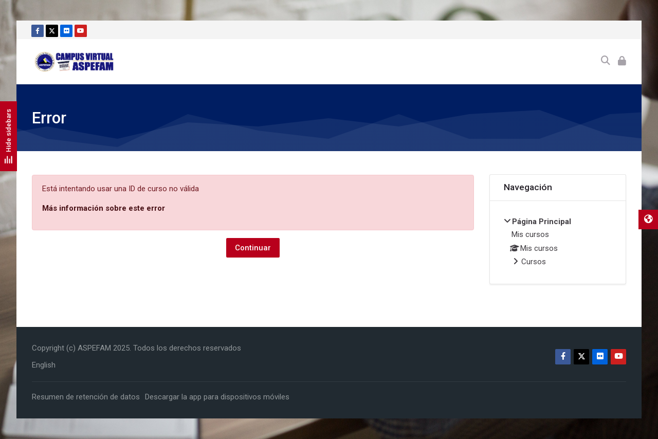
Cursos (533, 261)
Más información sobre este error (103, 208)
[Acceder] (622, 61)
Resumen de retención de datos (86, 396)
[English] (44, 365)
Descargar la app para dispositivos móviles (217, 396)
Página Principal (541, 221)
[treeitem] (558, 242)
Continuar (253, 247)
